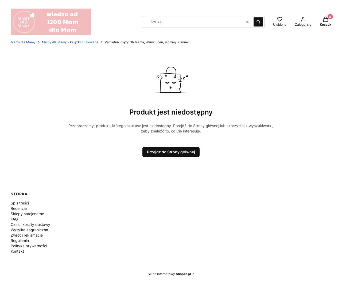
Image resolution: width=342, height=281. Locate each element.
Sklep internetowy (169, 274)
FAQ (14, 219)
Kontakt (17, 251)
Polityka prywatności (29, 246)
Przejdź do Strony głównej (171, 152)
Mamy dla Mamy (23, 42)
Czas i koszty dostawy (30, 224)
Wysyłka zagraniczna (29, 229)
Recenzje (19, 208)
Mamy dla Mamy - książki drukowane (70, 42)
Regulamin (20, 240)
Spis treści (20, 203)
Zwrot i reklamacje (27, 235)
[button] (258, 21)
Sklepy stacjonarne (27, 213)
